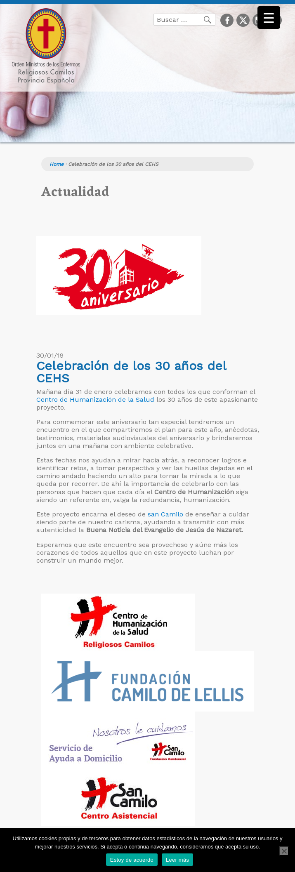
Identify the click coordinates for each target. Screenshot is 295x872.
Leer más (177, 860)
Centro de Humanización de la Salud (95, 399)
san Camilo (165, 514)
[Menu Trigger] (268, 17)
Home (57, 164)
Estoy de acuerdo (131, 860)
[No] (284, 851)
